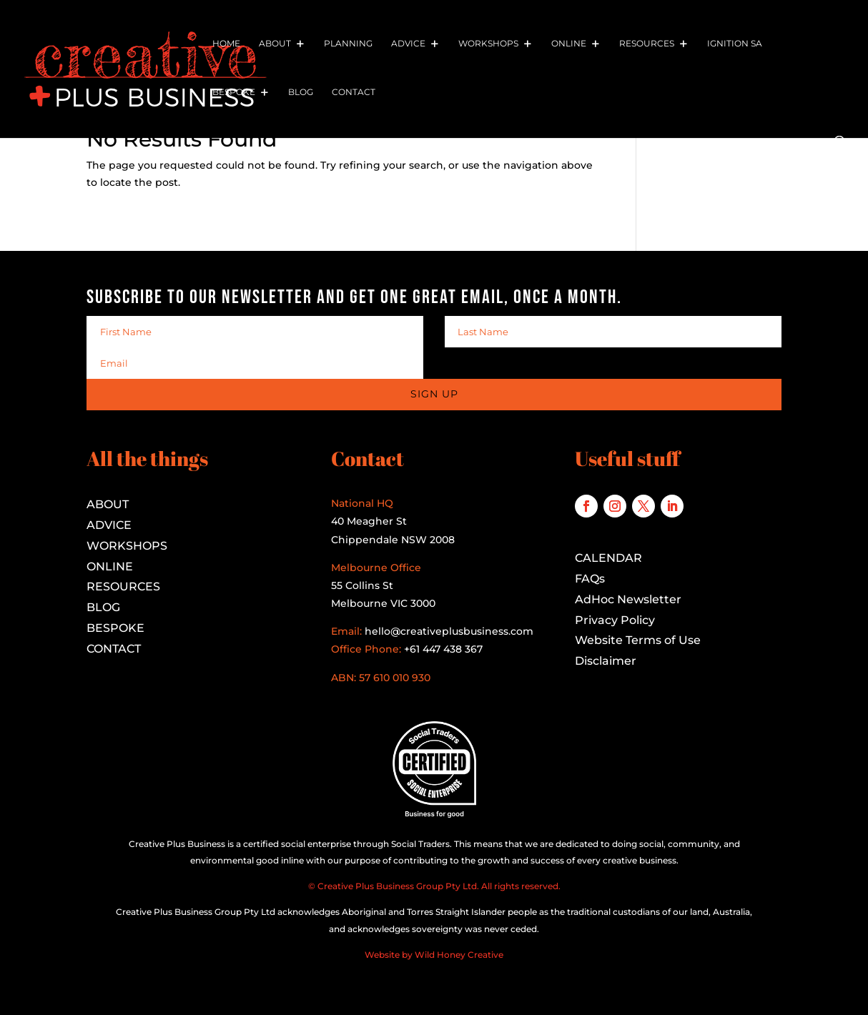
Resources (646, 44)
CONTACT (114, 648)
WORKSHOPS (127, 546)
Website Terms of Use (638, 640)
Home (226, 44)
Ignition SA (734, 44)
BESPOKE (115, 628)
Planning (348, 44)
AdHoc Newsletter (628, 599)
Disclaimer (605, 661)
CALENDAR (608, 558)
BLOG (103, 607)
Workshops (488, 44)
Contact (353, 92)
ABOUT (108, 504)
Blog (300, 92)
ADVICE (109, 525)
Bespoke (233, 92)
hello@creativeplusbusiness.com (447, 631)
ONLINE (110, 566)
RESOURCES (123, 586)
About (275, 44)
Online (568, 44)
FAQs (590, 578)
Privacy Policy (615, 620)
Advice (408, 44)
